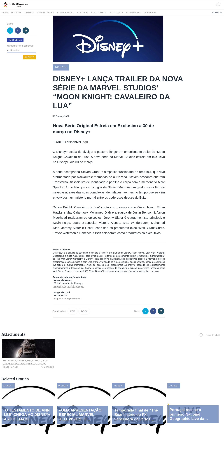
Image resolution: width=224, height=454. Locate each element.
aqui (86, 142)
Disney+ (29, 12)
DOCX (84, 311)
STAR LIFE (82, 12)
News (5, 12)
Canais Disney (45, 12)
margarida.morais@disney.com (69, 286)
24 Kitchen (150, 12)
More (217, 12)
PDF (72, 311)
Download (47, 367)
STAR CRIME (116, 12)
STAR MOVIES (133, 12)
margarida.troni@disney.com (67, 298)
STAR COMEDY (99, 12)
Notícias (16, 12)
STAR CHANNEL (65, 12)
